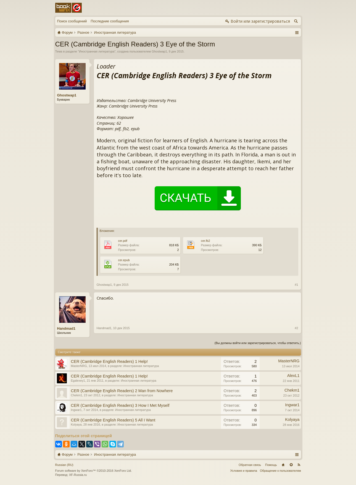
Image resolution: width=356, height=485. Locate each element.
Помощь (271, 464)
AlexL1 (293, 375)
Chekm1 (76, 395)
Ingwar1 (76, 409)
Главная (283, 465)
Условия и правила (243, 470)
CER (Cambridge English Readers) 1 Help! (109, 361)
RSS (299, 465)
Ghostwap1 (159, 51)
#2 (296, 328)
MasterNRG (79, 366)
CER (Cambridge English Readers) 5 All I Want (113, 420)
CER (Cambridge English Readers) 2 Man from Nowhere (122, 391)
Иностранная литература (97, 51)
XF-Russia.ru (78, 474)
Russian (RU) (64, 464)
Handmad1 (66, 328)
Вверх (291, 465)
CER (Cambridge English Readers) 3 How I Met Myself (120, 405)
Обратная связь (250, 464)
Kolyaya (76, 424)
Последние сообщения (110, 21)
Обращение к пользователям (280, 470)
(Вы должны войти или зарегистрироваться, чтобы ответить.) (258, 343)
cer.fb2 (205, 240)
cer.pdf (122, 240)
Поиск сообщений (72, 21)
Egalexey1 (78, 380)
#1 (296, 284)
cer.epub (124, 260)
